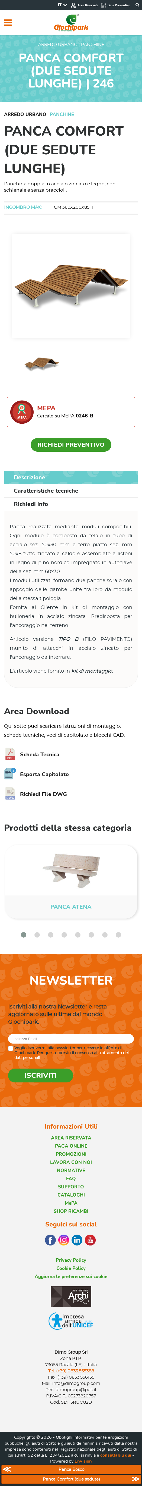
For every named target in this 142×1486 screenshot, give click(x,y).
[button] (23, 935)
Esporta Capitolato (36, 774)
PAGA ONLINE (71, 1146)
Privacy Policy (71, 1260)
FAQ (71, 1179)
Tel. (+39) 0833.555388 (71, 1371)
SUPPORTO (71, 1187)
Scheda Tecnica (31, 754)
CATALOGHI (71, 1195)
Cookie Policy (71, 1268)
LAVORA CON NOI (71, 1162)
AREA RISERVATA (71, 1138)
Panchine (62, 114)
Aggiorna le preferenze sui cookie (71, 1276)
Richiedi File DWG (35, 794)
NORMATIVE (71, 1170)
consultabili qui (115, 1455)
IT (60, 5)
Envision (83, 1461)
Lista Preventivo (115, 5)
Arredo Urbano (25, 114)
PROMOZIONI (71, 1154)
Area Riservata (84, 5)
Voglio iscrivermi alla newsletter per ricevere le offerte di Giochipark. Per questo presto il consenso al (71, 1053)
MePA (71, 1203)
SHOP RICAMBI (71, 1211)
